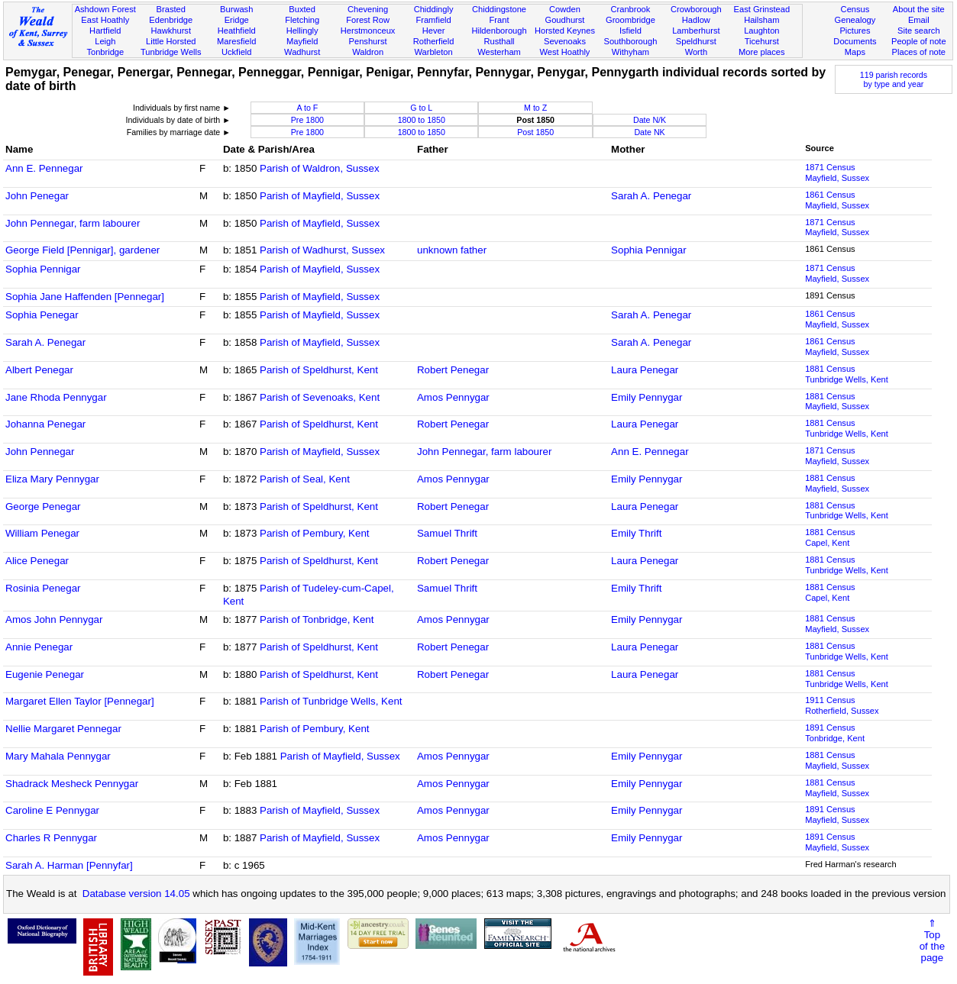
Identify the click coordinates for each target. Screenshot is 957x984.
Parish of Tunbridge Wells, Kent (331, 701)
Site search (918, 30)
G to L (421, 107)
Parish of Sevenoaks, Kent (320, 397)
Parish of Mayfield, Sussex (320, 196)
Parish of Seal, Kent (305, 479)
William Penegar (42, 533)
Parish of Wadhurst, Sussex (322, 250)
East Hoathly (105, 19)
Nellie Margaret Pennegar (63, 728)
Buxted (302, 9)
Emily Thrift (636, 533)
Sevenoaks (565, 41)
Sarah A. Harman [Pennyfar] (69, 865)
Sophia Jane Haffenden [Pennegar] (84, 296)
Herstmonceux (368, 30)
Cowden (564, 9)
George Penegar (43, 506)
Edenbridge (170, 19)
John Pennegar (39, 451)
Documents (854, 41)
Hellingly (302, 30)
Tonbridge (105, 51)
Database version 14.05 (136, 893)
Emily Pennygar (646, 397)
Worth (696, 51)
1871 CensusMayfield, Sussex (837, 172)
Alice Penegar (37, 560)
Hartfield (105, 30)
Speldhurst (696, 41)
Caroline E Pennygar (52, 810)
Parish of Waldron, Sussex (320, 168)
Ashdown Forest (105, 9)
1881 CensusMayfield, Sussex (837, 401)
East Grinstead (762, 9)
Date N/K (649, 119)
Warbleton (433, 51)
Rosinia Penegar (43, 588)
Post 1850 (535, 132)
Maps (855, 51)
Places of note (919, 51)
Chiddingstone (499, 9)
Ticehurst (762, 41)
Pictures (854, 30)
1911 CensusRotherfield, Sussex (841, 705)
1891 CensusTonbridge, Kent (835, 733)
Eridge (237, 19)
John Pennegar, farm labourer (72, 223)
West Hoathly (565, 51)
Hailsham (761, 19)
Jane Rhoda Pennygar (56, 397)
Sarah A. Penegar (651, 196)
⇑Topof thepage (932, 940)
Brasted (171, 9)
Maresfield (236, 41)
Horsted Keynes (565, 30)
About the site (919, 9)
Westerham (499, 51)
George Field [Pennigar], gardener (82, 250)
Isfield (630, 30)
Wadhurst (302, 51)
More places (762, 51)
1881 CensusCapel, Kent (830, 537)
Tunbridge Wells (171, 51)
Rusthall (498, 41)
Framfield (433, 19)
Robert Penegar (453, 370)
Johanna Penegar (45, 424)
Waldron (367, 51)
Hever (433, 30)
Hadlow (696, 19)
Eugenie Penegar (44, 674)
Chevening (368, 9)
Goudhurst (565, 19)
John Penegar (37, 196)
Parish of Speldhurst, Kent (319, 370)
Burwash (236, 9)
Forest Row (368, 19)
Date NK (649, 132)
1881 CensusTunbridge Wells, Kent (846, 374)
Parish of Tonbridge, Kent (316, 619)
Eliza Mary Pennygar (52, 479)
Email (919, 19)
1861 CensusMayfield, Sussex (837, 200)
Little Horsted (171, 41)
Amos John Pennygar (53, 619)
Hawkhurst (171, 30)
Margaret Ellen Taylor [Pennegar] (79, 701)
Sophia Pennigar (649, 250)
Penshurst (368, 41)
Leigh (105, 41)
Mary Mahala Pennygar (58, 756)
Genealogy (855, 19)
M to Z (535, 107)
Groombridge (630, 19)
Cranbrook (630, 9)
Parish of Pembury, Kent (314, 533)
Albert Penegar (39, 370)
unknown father (452, 250)
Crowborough (696, 9)
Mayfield (302, 41)
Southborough (631, 41)
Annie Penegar (39, 647)
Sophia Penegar (42, 315)
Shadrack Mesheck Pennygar (71, 783)
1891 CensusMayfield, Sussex (837, 814)
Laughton (761, 30)
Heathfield (237, 30)
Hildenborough (498, 30)
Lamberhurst (695, 30)
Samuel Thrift (447, 533)
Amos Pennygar (453, 397)
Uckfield (236, 51)
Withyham (630, 51)
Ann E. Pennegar (44, 168)
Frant (499, 19)
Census (855, 9)
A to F (307, 107)
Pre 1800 (307, 119)
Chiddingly (434, 9)
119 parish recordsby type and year (893, 79)
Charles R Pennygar (51, 838)
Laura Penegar (644, 370)
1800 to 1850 (421, 119)
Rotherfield (433, 41)
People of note (918, 41)
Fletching (302, 19)
